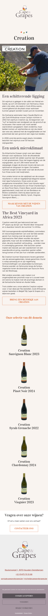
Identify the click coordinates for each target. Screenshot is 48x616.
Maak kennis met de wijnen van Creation (24, 204)
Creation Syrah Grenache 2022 (24, 426)
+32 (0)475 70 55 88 (24, 574)
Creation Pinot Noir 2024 (24, 389)
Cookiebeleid (19, 613)
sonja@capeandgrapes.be (12, 578)
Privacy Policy (28, 613)
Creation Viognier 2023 (24, 500)
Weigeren (24, 602)
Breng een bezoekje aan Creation (24, 300)
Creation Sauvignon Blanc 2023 (24, 352)
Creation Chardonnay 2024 (24, 463)
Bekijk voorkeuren (24, 608)
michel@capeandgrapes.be (35, 578)
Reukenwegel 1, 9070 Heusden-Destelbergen (24, 570)
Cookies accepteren (24, 596)
